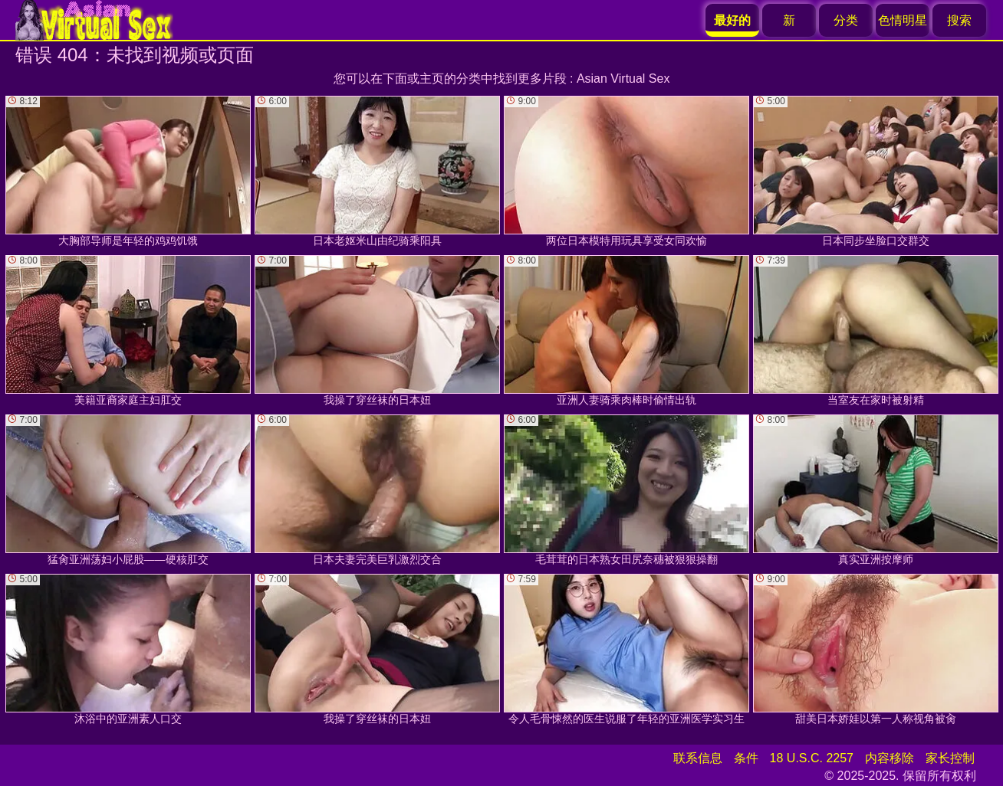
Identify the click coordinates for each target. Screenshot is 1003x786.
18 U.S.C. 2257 (811, 758)
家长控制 (950, 758)
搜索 (959, 20)
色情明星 (902, 20)
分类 (846, 20)
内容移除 (889, 758)
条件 (746, 758)
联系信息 (697, 758)
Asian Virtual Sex (623, 78)
